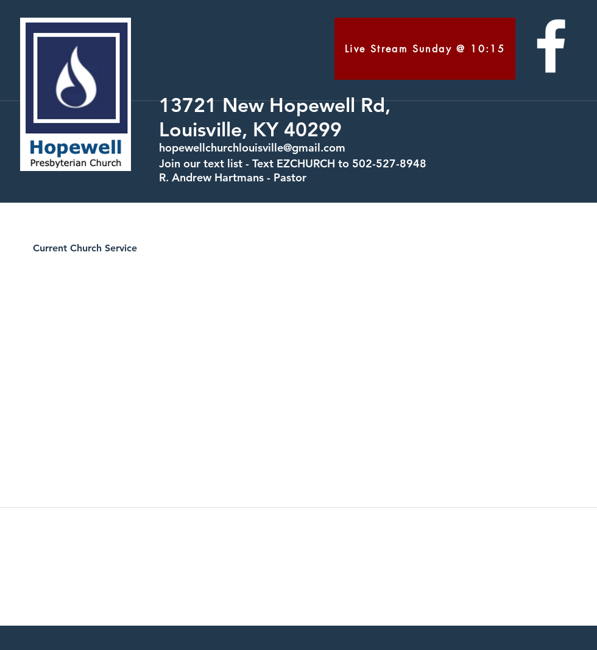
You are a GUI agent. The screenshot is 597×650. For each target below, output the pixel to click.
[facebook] (551, 46)
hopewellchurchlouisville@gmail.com (252, 148)
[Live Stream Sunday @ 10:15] (424, 49)
